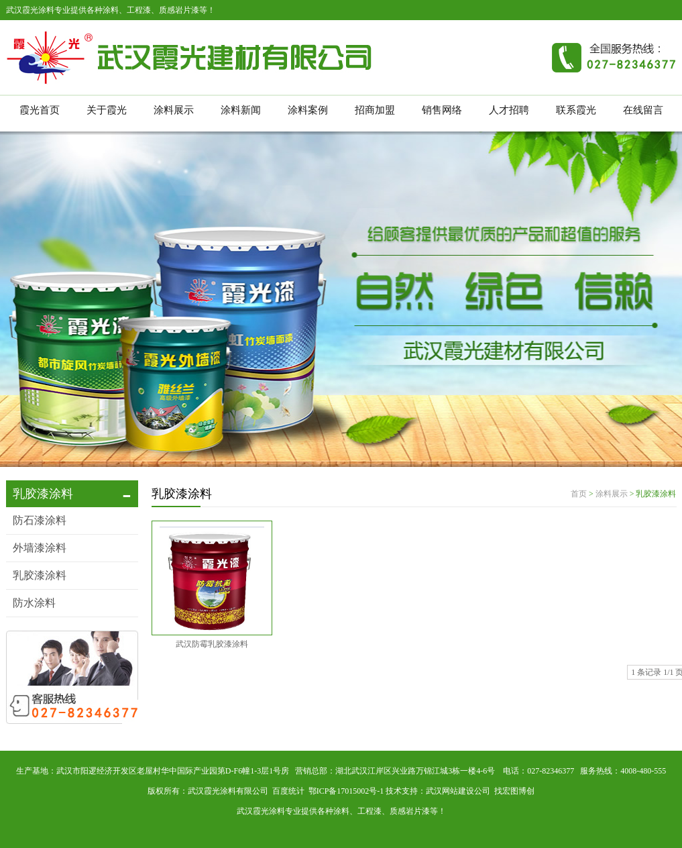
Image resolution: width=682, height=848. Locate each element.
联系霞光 (576, 110)
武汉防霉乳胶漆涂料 (212, 644)
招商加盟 (375, 110)
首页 (579, 493)
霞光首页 (39, 110)
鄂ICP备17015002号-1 (346, 791)
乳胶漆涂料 (39, 575)
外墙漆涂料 (39, 547)
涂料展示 (174, 110)
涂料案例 (308, 110)
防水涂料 (34, 602)
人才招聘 (509, 110)
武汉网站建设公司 (458, 791)
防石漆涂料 (39, 520)
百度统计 (288, 791)
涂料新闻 (241, 110)
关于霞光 (107, 110)
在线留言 (643, 110)
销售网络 (442, 110)
